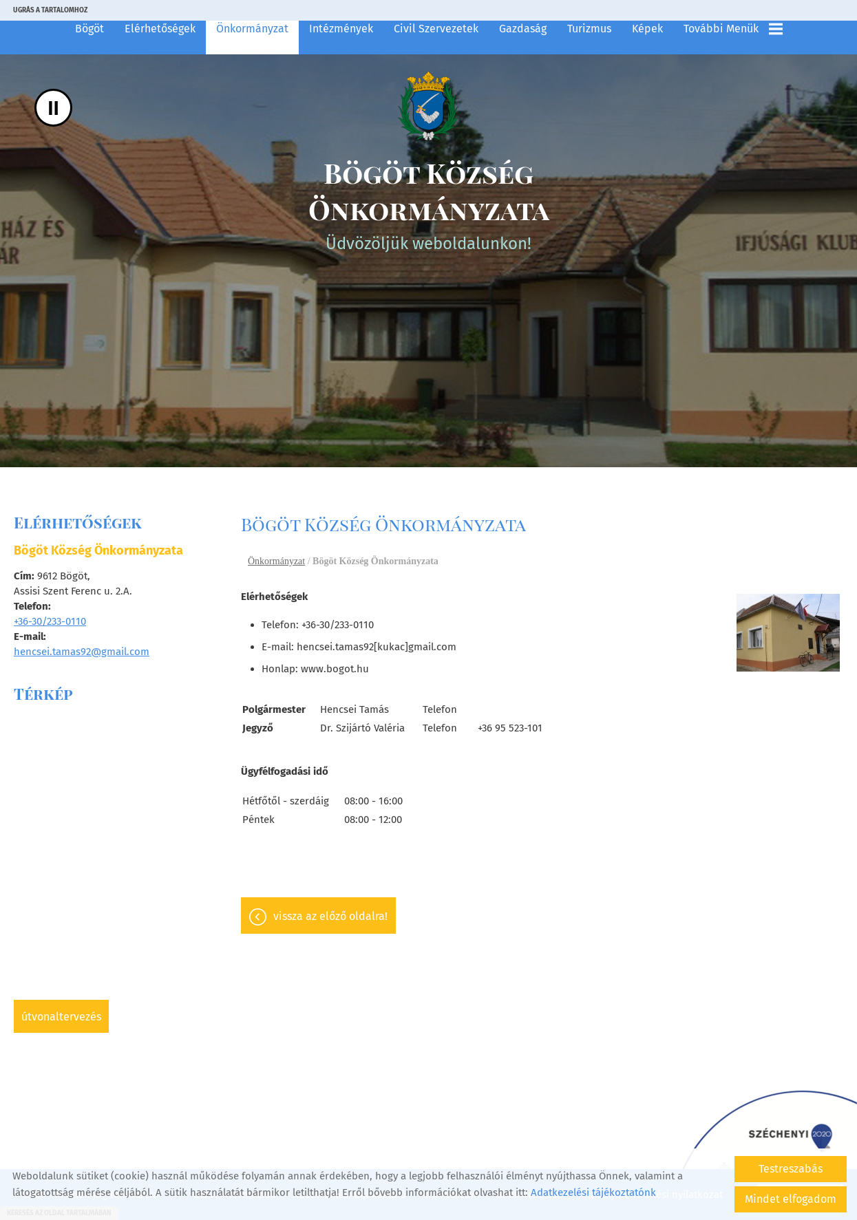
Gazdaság (523, 28)
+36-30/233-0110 (50, 621)
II (53, 107)
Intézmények (341, 28)
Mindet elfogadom (790, 1199)
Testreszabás (791, 1168)
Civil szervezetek (436, 28)
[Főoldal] (428, 106)
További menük (733, 29)
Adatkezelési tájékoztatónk (593, 1192)
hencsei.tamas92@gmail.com (81, 651)
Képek (647, 28)
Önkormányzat (252, 28)
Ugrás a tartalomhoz (50, 10)
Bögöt (89, 28)
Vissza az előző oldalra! (330, 916)
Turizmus (589, 28)
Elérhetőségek (160, 28)
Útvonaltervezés (61, 1016)
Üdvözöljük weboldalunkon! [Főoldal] (428, 203)
